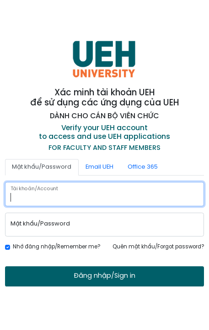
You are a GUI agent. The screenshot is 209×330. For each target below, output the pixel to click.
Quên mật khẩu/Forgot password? (158, 247)
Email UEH (99, 167)
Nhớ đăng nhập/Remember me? (56, 247)
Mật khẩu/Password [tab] (41, 167)
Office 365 (143, 167)
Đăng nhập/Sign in (104, 276)
